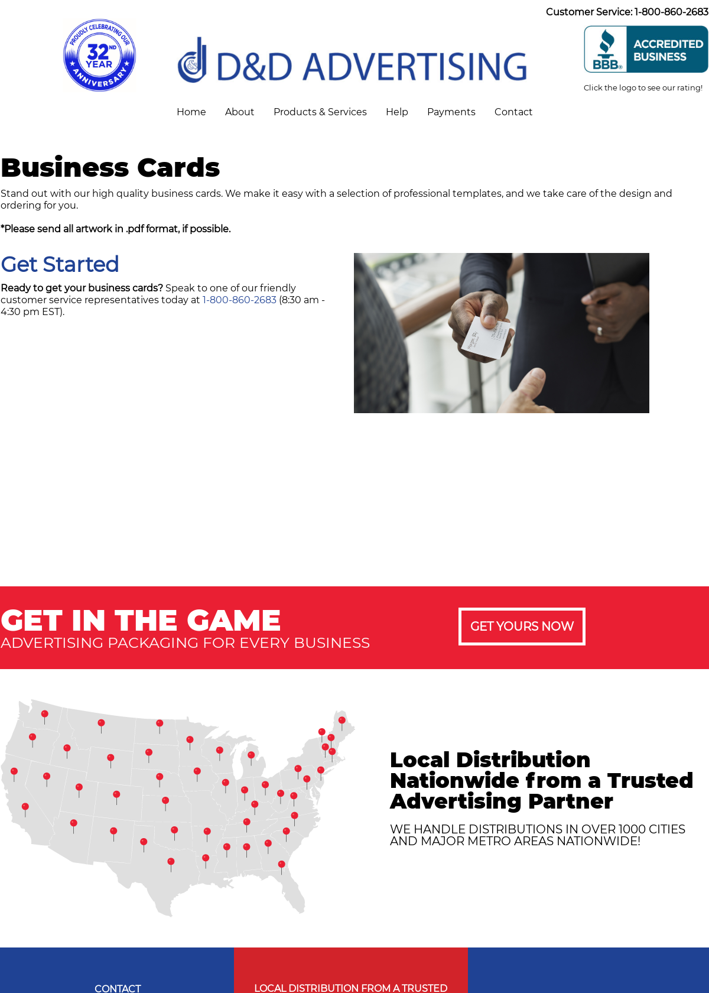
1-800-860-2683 (240, 300)
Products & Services (320, 112)
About (240, 112)
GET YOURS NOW (522, 626)
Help (397, 112)
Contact (514, 112)
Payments (451, 112)
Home (191, 112)
